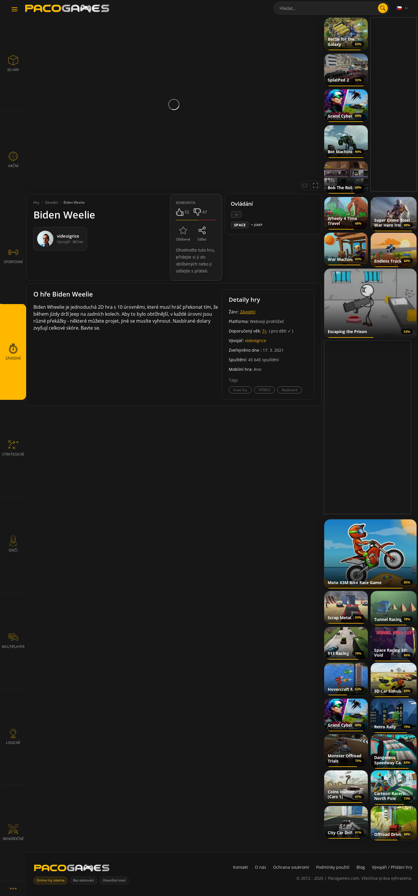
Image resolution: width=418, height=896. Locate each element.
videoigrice (255, 340)
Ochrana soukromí (291, 867)
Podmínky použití (332, 867)
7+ (264, 331)
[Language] (402, 8)
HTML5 (264, 389)
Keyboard (289, 389)
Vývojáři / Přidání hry (392, 867)
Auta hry (240, 389)
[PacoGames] (71, 869)
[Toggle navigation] (14, 9)
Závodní (247, 312)
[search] (383, 8)
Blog (360, 867)
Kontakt (240, 867)
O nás (260, 867)
